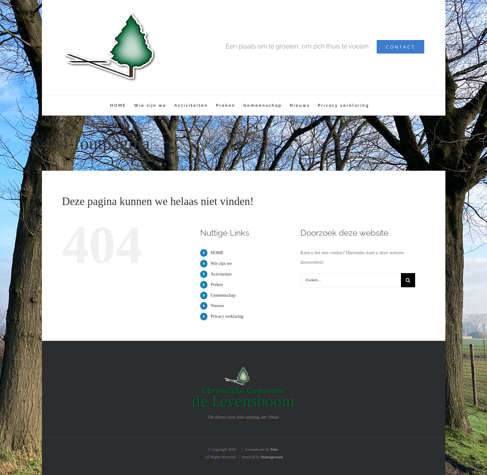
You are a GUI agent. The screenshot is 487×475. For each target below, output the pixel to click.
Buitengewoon (272, 457)
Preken (217, 284)
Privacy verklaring (227, 316)
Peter (274, 449)
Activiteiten (221, 274)
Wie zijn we (221, 263)
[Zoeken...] (350, 280)
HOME (217, 252)
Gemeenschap (223, 295)
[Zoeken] (408, 280)
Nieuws (217, 305)
